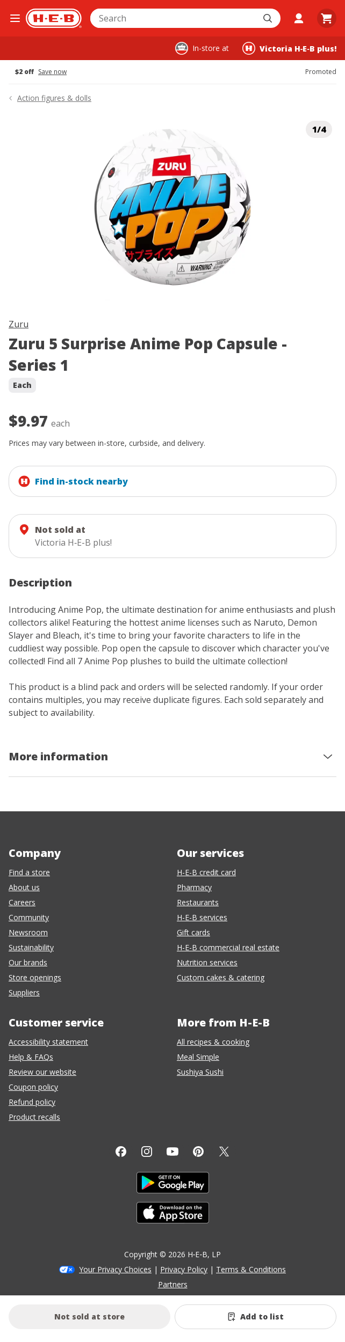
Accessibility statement (48, 1042)
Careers (22, 902)
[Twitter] (224, 1151)
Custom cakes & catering (220, 977)
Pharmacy (194, 887)
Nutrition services (207, 962)
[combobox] (173, 18)
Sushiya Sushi (200, 1072)
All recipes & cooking (213, 1042)
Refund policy (32, 1102)
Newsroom (28, 932)
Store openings (35, 977)
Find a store (29, 872)
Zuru (18, 324)
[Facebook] (121, 1151)
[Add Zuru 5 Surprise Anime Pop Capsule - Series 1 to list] (255, 1316)
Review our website (42, 1072)
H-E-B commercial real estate (228, 947)
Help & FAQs (31, 1057)
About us (24, 887)
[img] (172, 208)
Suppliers (24, 992)
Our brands (28, 962)
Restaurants (198, 902)
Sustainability (31, 947)
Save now (52, 72)
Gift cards (193, 932)
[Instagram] (147, 1151)
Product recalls (34, 1117)
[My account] (298, 18)
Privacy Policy (183, 1269)
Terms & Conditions (251, 1269)
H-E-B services (202, 917)
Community (29, 917)
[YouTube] (172, 1151)
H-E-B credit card (206, 872)
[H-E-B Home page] (54, 18)
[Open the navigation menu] (15, 18)
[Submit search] (269, 18)
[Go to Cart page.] (326, 18)
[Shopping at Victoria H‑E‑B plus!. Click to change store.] (289, 48)
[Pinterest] (198, 1151)
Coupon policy (33, 1087)
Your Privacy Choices (115, 1269)
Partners (173, 1284)
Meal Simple (198, 1057)
